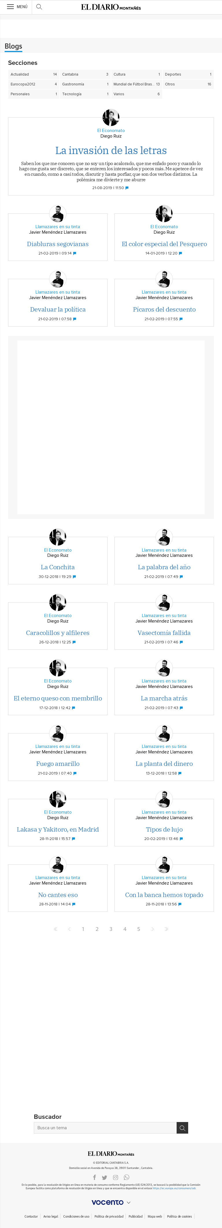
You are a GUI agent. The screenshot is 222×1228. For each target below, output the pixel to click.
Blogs (13, 46)
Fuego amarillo (57, 763)
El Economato (111, 130)
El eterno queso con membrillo (58, 698)
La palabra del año (164, 567)
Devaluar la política (58, 309)
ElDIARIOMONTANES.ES (111, 1153)
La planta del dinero (164, 763)
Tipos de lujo (164, 829)
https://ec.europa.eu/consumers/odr (174, 1188)
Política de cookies (179, 1216)
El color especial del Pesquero (164, 243)
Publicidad (135, 1216)
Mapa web (155, 1216)
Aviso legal (50, 1216)
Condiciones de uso (76, 1216)
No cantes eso (57, 894)
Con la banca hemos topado (164, 894)
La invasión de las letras (111, 150)
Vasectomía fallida (164, 632)
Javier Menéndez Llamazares (57, 232)
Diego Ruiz (111, 136)
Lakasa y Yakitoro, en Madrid (58, 829)
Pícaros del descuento (164, 309)
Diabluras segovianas (57, 243)
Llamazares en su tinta (58, 226)
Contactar (31, 1216)
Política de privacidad (109, 1216)
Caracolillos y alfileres (57, 632)
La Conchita (58, 567)
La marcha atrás (164, 698)
